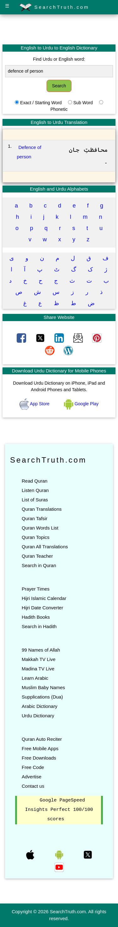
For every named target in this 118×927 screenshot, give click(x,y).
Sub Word (83, 102)
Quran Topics (35, 537)
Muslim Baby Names (43, 687)
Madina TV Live (38, 668)
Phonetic (58, 109)
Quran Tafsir (34, 518)
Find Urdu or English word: (59, 59)
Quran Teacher (37, 556)
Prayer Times (35, 589)
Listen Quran (35, 490)
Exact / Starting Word (41, 102)
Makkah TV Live (38, 659)
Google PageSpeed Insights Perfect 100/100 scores (59, 809)
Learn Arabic (35, 678)
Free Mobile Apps (40, 748)
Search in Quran (39, 565)
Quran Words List (40, 527)
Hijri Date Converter (42, 607)
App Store (35, 403)
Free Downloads (39, 758)
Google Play (81, 403)
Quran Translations (42, 509)
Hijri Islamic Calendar (44, 598)
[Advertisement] (59, 29)
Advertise (32, 776)
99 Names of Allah (41, 650)
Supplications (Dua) (42, 696)
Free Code (33, 767)
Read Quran (35, 481)
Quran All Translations (45, 546)
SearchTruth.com (54, 7)
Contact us (33, 786)
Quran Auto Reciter (42, 739)
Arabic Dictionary (39, 706)
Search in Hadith (39, 626)
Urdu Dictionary (38, 715)
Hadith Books (36, 617)
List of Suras (35, 499)
